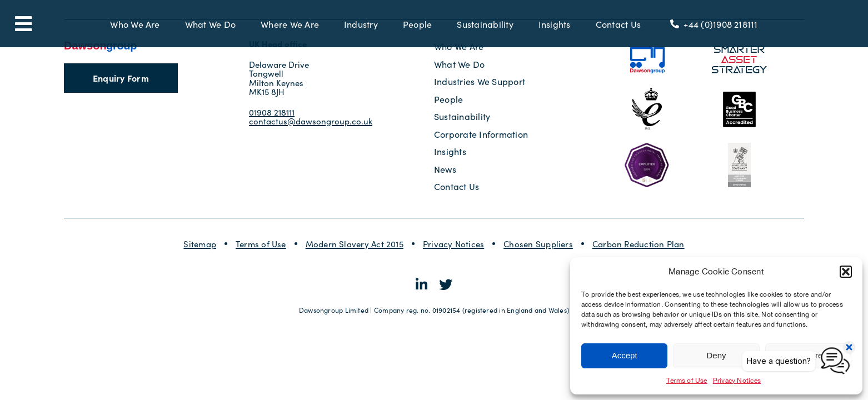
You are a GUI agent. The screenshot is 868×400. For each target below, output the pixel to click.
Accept (624, 355)
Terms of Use (686, 380)
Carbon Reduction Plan (638, 243)
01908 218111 (272, 112)
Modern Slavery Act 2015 (354, 243)
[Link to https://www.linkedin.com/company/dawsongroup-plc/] (421, 284)
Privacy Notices (453, 243)
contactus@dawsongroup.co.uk (310, 121)
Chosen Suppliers (538, 243)
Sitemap (199, 243)
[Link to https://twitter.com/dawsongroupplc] (445, 284)
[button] (845, 271)
